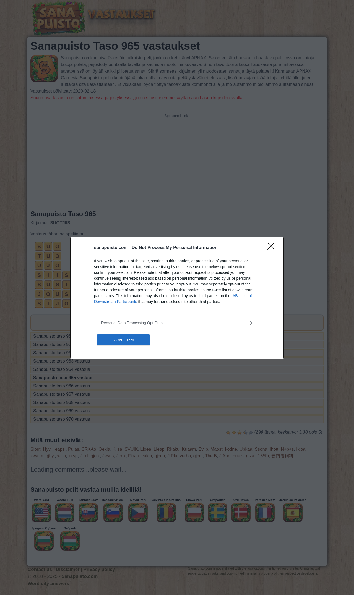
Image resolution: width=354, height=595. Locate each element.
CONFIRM (123, 339)
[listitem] (177, 323)
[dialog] (177, 297)
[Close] (272, 248)
